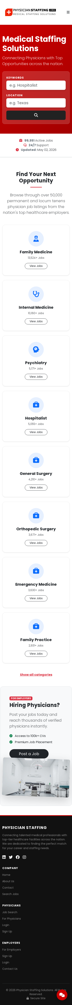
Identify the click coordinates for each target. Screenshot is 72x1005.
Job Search (9, 912)
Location (14, 95)
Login (5, 925)
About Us (8, 881)
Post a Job (29, 754)
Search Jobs (10, 894)
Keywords (15, 78)
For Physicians (11, 919)
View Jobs (36, 266)
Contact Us (9, 969)
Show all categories (36, 674)
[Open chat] (62, 995)
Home (6, 875)
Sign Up (7, 931)
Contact (8, 888)
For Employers (11, 950)
